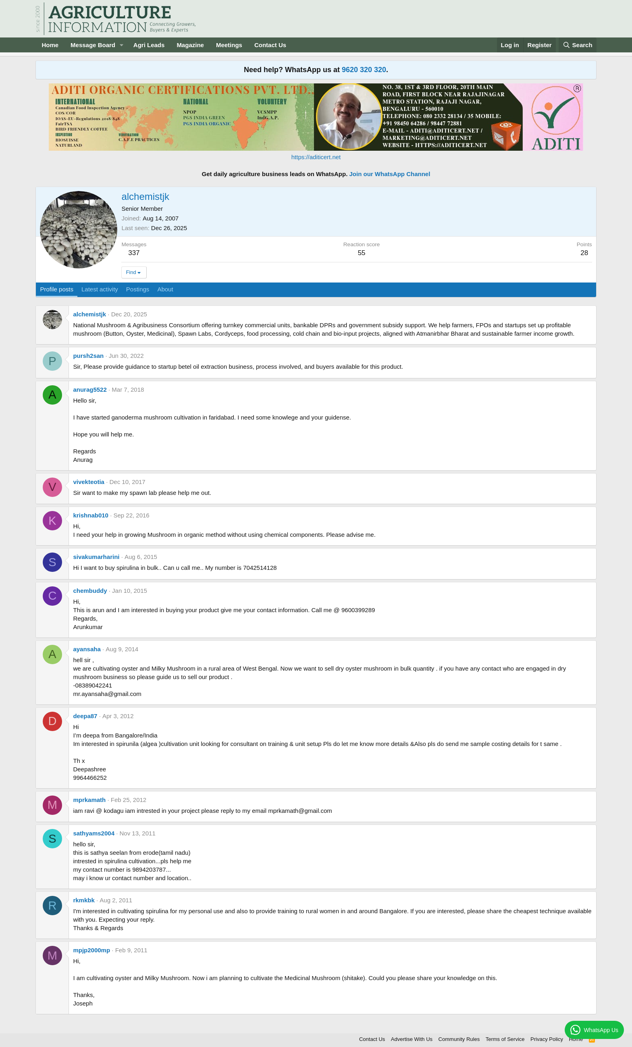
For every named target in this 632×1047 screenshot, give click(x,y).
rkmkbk (83, 900)
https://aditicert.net (316, 157)
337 (133, 253)
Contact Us (270, 45)
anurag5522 (89, 389)
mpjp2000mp (91, 950)
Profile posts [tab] (56, 289)
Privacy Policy (546, 1039)
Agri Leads (149, 45)
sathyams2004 (93, 833)
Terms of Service (505, 1039)
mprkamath (89, 799)
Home (50, 45)
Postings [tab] (138, 289)
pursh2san (88, 355)
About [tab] (165, 289)
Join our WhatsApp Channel (389, 173)
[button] (121, 44)
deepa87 (85, 716)
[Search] (578, 44)
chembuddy (90, 590)
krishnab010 (90, 515)
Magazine (190, 45)
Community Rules (459, 1039)
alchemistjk (89, 314)
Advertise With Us (411, 1039)
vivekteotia (88, 481)
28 (584, 253)
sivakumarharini (96, 556)
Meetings (229, 45)
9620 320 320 (364, 70)
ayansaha (86, 649)
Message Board (93, 45)
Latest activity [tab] (99, 289)
